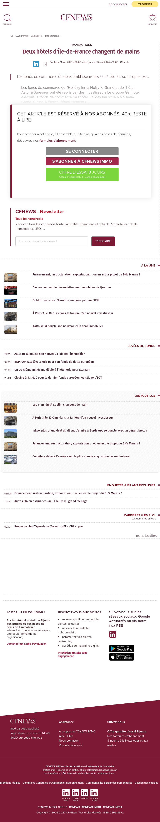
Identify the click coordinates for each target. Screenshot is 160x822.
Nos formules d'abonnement (125, 736)
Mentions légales (10, 783)
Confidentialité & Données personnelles (109, 783)
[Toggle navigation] (4, 4)
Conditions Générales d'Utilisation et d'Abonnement (53, 783)
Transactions (81, 45)
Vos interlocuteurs (70, 745)
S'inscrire (103, 241)
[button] (7, 16)
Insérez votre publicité (24, 728)
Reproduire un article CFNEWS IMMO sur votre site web (30, 735)
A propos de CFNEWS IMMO (77, 731)
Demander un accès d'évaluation (26, 644)
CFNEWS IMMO (92, 807)
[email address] (51, 241)
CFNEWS (74, 807)
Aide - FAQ (66, 736)
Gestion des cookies (146, 783)
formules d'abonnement (57, 140)
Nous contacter (69, 740)
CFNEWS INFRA (112, 807)
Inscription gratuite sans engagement (72, 654)
